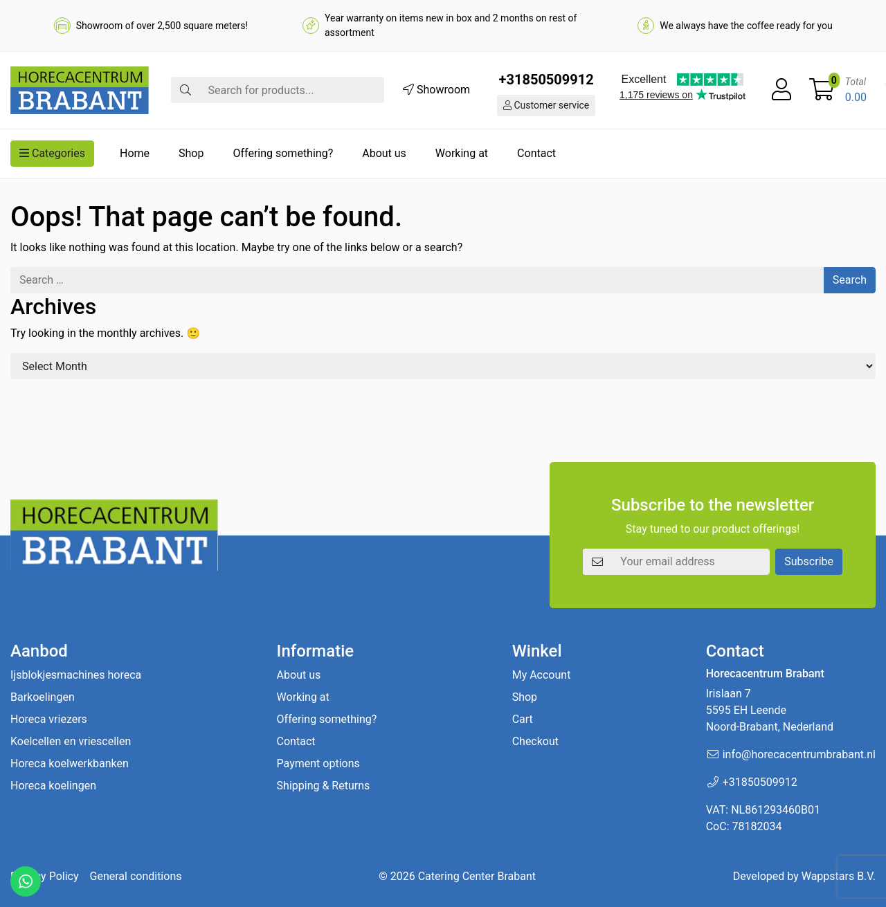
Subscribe (808, 561)
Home (135, 153)
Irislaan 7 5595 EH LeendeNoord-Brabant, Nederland (769, 710)
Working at (461, 153)
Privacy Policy (44, 876)
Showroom (436, 89)
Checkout (535, 741)
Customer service (546, 105)
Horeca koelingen (53, 785)
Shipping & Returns (323, 785)
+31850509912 (546, 79)
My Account (541, 674)
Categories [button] (52, 153)
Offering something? (283, 153)
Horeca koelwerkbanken (69, 763)
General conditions (136, 876)
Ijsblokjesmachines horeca (75, 674)
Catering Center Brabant (477, 876)
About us (384, 153)
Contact (536, 153)
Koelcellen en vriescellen (70, 741)
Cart (522, 719)
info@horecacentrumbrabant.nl (799, 754)
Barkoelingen (42, 697)
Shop (191, 153)
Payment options (318, 763)
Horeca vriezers (48, 719)
